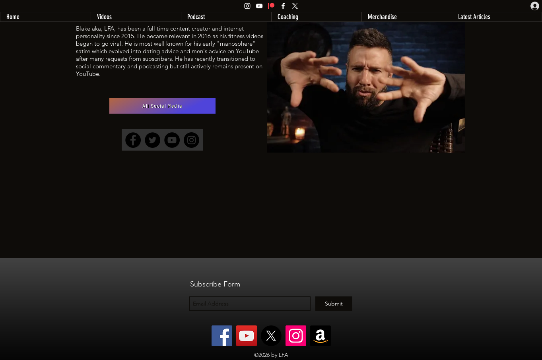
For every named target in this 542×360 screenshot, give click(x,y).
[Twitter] (152, 140)
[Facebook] (283, 6)
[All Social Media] (162, 106)
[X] (295, 6)
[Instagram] (247, 6)
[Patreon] (271, 6)
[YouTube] (259, 6)
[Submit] (333, 303)
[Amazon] (320, 335)
